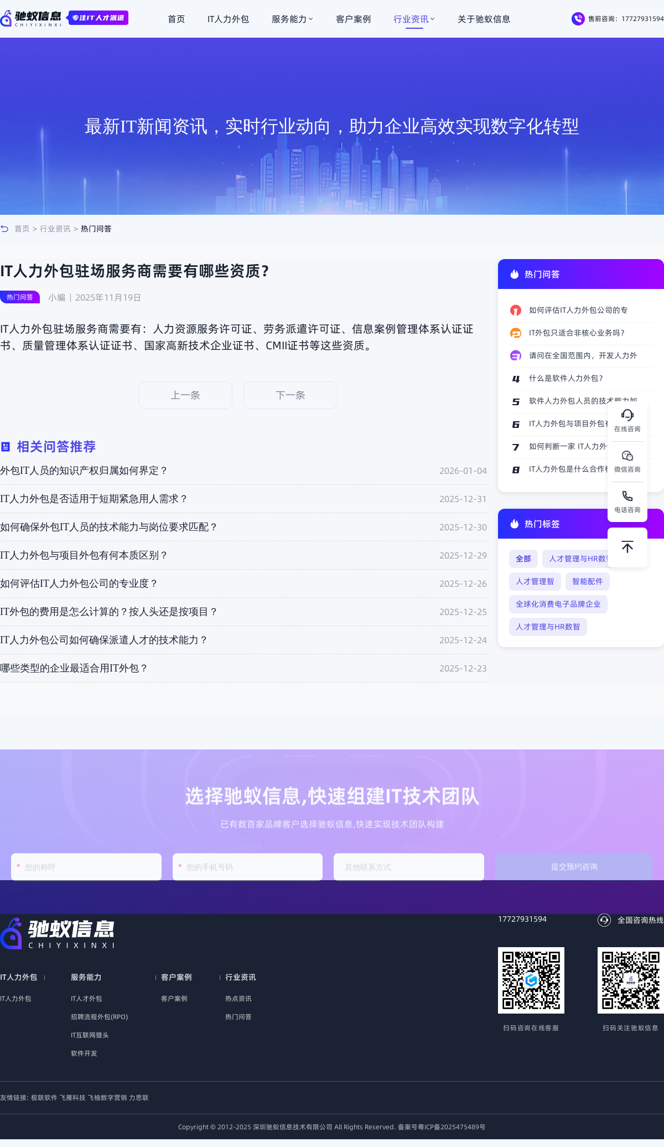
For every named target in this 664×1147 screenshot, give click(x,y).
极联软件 (45, 1097)
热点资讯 (238, 998)
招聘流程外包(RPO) (99, 1016)
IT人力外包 (229, 19)
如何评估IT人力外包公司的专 (578, 310)
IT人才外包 (86, 998)
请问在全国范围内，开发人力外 (583, 355)
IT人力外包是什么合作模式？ (578, 468)
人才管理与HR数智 (581, 558)
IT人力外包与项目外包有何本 (578, 423)
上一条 (185, 395)
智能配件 (587, 581)
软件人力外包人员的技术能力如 (583, 400)
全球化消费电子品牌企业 (558, 603)
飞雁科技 (73, 1097)
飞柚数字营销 (108, 1097)
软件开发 (84, 1053)
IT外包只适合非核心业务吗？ (578, 332)
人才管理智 (535, 581)
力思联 (139, 1097)
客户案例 (353, 19)
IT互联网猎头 (90, 1035)
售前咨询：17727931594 (618, 18)
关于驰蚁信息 (484, 19)
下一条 (290, 395)
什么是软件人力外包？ (567, 378)
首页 (176, 19)
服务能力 (293, 19)
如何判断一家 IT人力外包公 (575, 446)
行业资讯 (414, 19)
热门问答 (96, 228)
